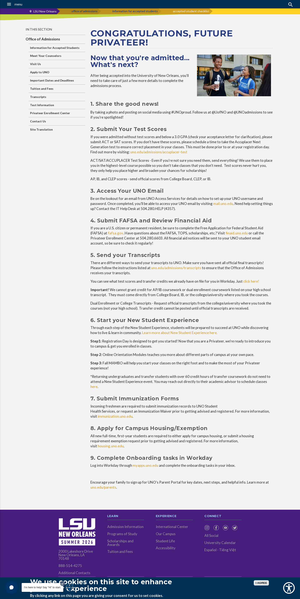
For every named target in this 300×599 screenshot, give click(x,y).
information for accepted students (135, 11)
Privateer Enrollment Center (50, 113)
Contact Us (38, 121)
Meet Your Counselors (45, 55)
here (94, 386)
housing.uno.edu (111, 446)
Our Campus (166, 534)
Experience (166, 516)
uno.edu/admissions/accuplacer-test (158, 152)
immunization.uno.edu (115, 416)
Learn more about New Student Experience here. (180, 332)
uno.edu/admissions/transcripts (176, 268)
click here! (251, 281)
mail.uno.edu (223, 203)
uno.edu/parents (103, 487)
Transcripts (38, 97)
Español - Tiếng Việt (220, 550)
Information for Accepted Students (54, 47)
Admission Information (125, 526)
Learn (112, 516)
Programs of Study (122, 534)
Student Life (165, 541)
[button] (28, 4)
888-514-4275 (70, 565)
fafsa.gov (115, 233)
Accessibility (166, 548)
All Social (211, 535)
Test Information (42, 105)
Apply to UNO (39, 72)
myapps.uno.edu (145, 465)
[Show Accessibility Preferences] (289, 588)
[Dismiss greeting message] (62, 583)
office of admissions (84, 11)
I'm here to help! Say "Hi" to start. (42, 587)
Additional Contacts (74, 573)
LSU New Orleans (45, 11)
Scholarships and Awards (120, 543)
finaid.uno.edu (237, 233)
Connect (213, 516)
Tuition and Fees (41, 88)
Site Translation (41, 129)
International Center (172, 526)
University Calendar (220, 542)
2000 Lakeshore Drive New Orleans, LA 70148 (75, 555)
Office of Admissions (43, 39)
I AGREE (261, 582)
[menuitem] (207, 527)
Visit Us (35, 64)
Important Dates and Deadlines (52, 80)
